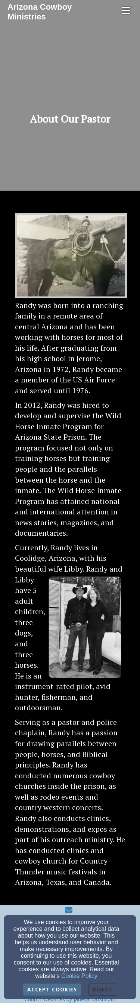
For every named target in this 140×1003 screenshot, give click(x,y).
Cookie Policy (79, 976)
